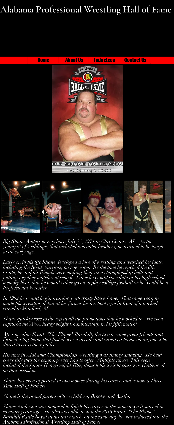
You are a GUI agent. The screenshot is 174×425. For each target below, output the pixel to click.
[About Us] (74, 60)
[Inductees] (104, 60)
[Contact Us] (135, 60)
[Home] (43, 60)
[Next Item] (164, 206)
